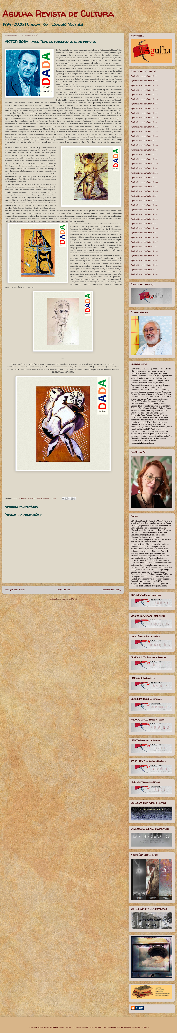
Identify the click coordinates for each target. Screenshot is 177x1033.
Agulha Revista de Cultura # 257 (144, 242)
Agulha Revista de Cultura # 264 (144, 274)
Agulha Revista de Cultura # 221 (144, 76)
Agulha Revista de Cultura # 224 (144, 90)
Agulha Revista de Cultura (58, 14)
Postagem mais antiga (112, 589)
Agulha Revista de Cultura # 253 (144, 224)
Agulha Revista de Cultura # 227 (144, 104)
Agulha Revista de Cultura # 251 (144, 214)
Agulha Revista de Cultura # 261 (144, 260)
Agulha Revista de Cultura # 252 (144, 219)
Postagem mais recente (15, 589)
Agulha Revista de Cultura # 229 (144, 113)
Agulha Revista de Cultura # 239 (144, 159)
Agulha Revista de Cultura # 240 (144, 164)
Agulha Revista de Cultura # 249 (144, 205)
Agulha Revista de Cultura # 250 (144, 210)
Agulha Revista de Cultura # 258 (144, 247)
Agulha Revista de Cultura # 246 (144, 191)
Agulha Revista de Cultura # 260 (144, 256)
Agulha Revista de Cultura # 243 (144, 177)
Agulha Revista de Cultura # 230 (144, 117)
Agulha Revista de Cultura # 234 (144, 136)
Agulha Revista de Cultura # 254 (144, 228)
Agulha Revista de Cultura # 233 (144, 131)
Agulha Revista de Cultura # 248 (144, 201)
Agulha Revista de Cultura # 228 (144, 108)
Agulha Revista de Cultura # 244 (144, 182)
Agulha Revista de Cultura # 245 (144, 187)
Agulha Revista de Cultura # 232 (144, 127)
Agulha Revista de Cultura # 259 (144, 251)
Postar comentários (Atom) (66, 599)
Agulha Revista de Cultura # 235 (144, 141)
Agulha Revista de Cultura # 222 (144, 81)
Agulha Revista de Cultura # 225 (144, 94)
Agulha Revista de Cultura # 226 (144, 99)
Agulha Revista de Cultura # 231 (144, 122)
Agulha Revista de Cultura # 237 (144, 150)
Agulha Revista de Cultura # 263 (144, 270)
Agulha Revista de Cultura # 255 (144, 233)
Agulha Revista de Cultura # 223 (144, 85)
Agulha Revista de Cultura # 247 (144, 196)
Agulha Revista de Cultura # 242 (144, 173)
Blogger (146, 1027)
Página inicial (63, 589)
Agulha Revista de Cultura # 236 (144, 145)
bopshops (127, 1027)
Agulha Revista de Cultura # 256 (144, 237)
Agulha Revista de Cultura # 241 (144, 168)
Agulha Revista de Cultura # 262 (144, 265)
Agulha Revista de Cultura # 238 (144, 154)
